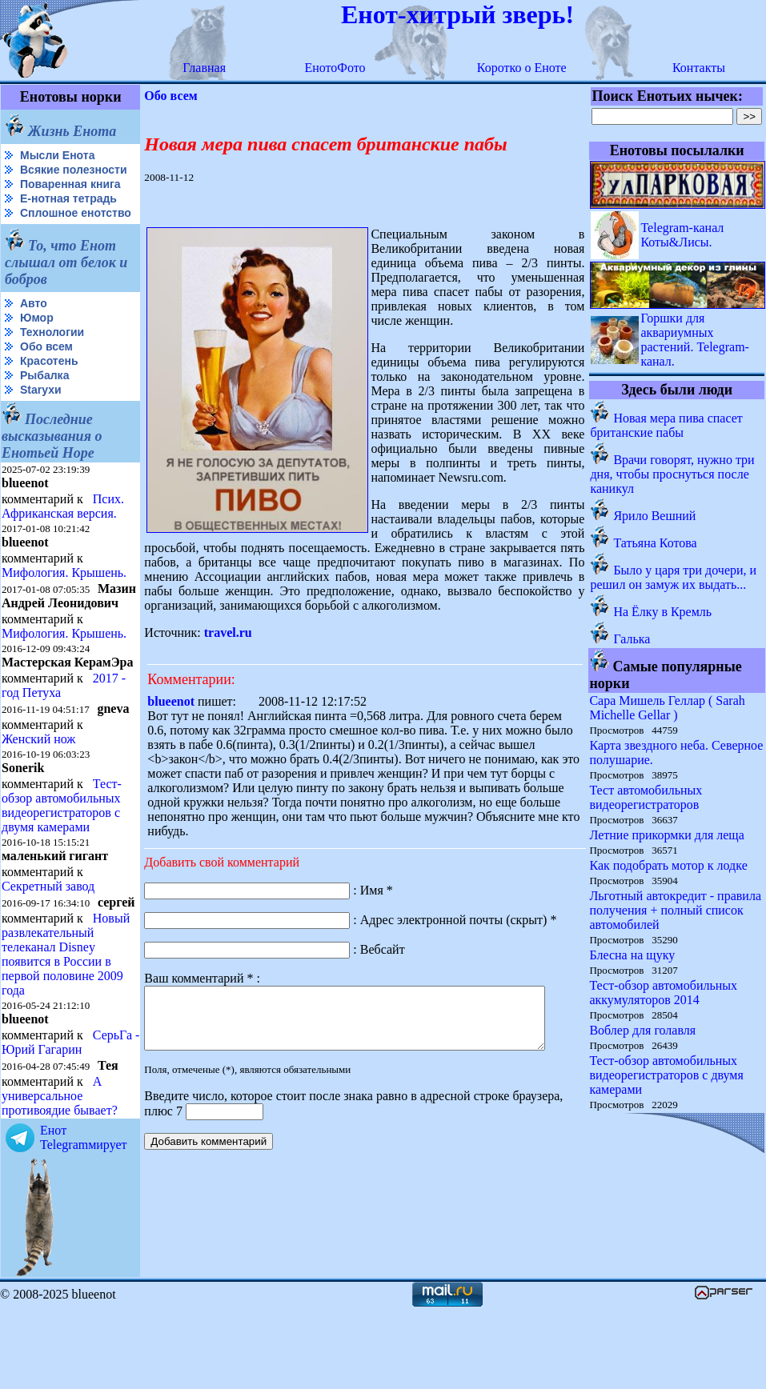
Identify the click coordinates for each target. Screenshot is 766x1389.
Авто (33, 328)
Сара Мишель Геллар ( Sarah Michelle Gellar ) (667, 708)
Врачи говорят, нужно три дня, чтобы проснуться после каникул (673, 474)
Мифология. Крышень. (64, 598)
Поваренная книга (70, 196)
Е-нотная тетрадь (68, 211)
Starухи (41, 415)
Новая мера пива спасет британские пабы (667, 425)
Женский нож (38, 792)
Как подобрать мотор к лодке (669, 865)
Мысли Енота (57, 155)
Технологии (52, 357)
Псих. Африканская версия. (63, 532)
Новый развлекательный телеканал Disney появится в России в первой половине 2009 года (66, 1020)
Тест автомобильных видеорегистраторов (646, 797)
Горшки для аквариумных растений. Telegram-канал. (695, 339)
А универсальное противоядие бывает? (60, 1176)
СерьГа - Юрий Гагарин (43, 1122)
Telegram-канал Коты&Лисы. (682, 235)
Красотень (49, 386)
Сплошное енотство (41, 232)
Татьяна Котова (655, 543)
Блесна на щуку (633, 955)
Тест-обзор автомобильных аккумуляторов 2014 (664, 993)
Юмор (37, 343)
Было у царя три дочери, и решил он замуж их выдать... (674, 577)
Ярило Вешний (655, 515)
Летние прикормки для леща (667, 835)
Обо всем (46, 372)
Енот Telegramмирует (83, 1217)
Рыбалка (44, 400)
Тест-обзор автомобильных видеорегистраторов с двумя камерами (62, 858)
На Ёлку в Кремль (663, 611)
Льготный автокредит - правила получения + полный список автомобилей (676, 910)
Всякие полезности (37, 176)
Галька (632, 639)
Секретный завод (48, 939)
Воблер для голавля (643, 1030)
